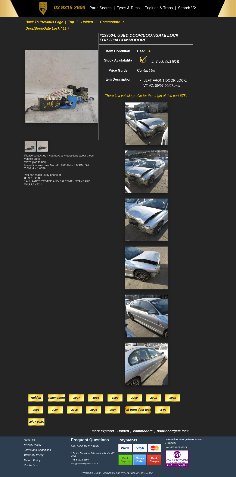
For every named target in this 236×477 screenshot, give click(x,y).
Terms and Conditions (37, 449)
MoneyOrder (140, 460)
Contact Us (31, 465)
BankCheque (154, 460)
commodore (110, 22)
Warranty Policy (33, 455)
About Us (29, 439)
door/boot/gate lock (172, 431)
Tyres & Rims (129, 8)
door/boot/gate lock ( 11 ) (47, 28)
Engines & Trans (159, 8)
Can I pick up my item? (85, 445)
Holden (87, 22)
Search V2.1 (188, 8)
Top (71, 22)
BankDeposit (125, 460)
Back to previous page (44, 22)
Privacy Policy (32, 444)
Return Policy (32, 460)
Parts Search (101, 8)
